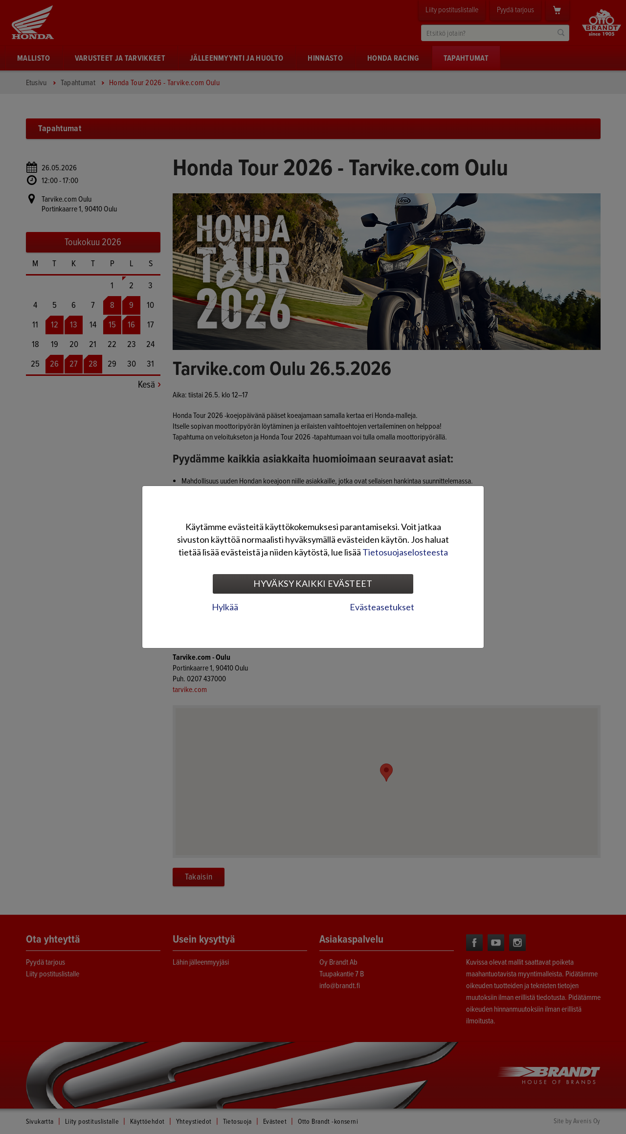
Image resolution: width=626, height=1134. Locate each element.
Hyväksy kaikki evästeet (312, 583)
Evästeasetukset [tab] (382, 607)
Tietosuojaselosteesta (405, 552)
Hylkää (225, 607)
